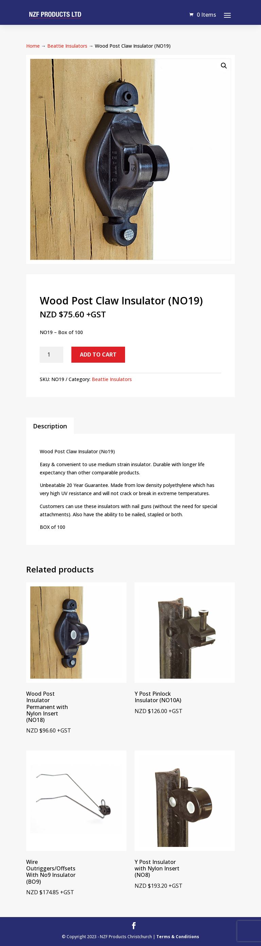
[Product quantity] (51, 355)
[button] (224, 66)
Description (50, 426)
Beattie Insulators (67, 46)
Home (33, 46)
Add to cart (98, 354)
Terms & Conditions (177, 937)
